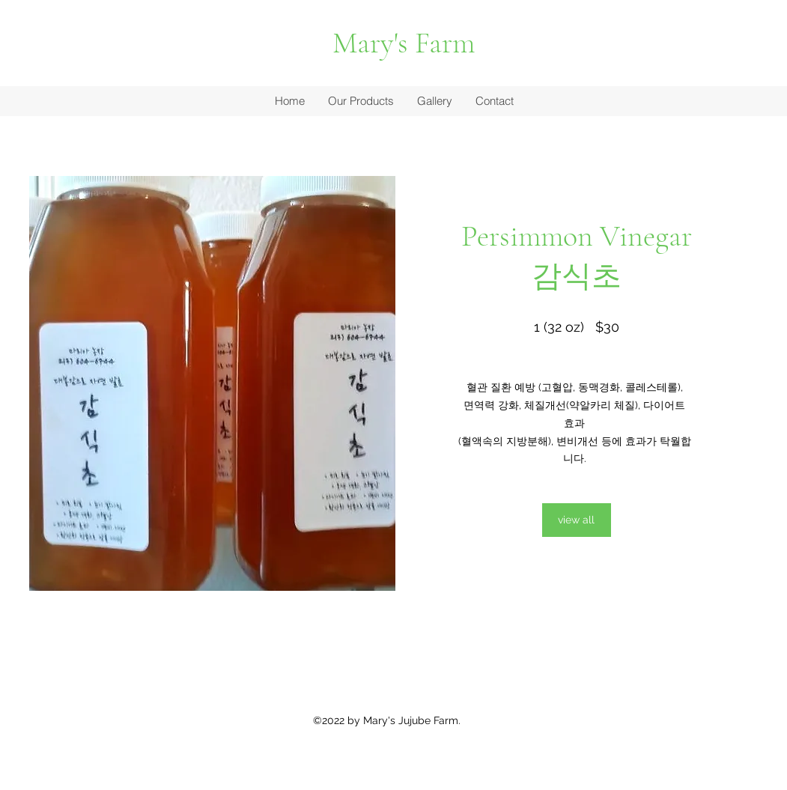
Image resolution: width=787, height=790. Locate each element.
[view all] (576, 520)
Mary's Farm (403, 43)
